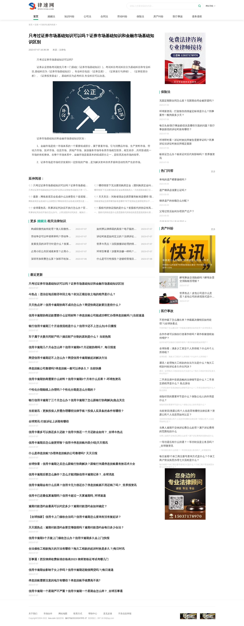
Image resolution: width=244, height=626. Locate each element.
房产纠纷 (158, 16)
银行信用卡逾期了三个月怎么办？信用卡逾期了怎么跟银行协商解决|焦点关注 (77, 400)
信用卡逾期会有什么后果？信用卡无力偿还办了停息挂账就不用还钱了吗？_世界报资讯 (83, 485)
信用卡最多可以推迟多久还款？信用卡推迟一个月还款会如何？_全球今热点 (76, 432)
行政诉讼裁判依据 (47, 25)
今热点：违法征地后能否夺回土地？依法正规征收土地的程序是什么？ (72, 294)
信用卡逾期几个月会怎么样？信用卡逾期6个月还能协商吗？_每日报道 (72, 347)
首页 (35, 16)
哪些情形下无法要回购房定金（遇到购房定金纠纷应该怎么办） (133, 185)
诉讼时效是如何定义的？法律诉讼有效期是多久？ (117, 236)
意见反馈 (107, 613)
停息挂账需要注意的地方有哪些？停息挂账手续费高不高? (64, 580)
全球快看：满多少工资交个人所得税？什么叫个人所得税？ (186, 350)
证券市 (70, 169)
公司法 (87, 16)
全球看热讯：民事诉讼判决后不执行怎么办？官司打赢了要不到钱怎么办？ (74, 208)
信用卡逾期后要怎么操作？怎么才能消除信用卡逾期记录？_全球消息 (71, 474)
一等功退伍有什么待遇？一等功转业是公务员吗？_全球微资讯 (186, 444)
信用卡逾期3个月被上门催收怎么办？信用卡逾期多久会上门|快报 (69, 538)
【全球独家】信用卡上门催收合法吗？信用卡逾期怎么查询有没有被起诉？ (75, 516)
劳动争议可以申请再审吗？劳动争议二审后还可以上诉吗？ (51, 236)
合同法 (104, 16)
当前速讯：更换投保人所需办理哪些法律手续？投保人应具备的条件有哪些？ (76, 410)
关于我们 (33, 613)
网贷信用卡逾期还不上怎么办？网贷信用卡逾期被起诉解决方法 (68, 357)
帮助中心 (92, 613)
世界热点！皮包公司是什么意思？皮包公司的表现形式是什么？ (196, 295)
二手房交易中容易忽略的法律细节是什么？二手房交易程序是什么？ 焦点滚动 (186, 381)
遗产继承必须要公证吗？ (173, 190)
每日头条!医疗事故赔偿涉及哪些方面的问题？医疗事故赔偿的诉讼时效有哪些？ (187, 127)
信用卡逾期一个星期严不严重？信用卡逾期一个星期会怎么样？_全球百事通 (76, 591)
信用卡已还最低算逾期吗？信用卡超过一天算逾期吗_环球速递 (67, 495)
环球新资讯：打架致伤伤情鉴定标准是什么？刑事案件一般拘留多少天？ (186, 113)
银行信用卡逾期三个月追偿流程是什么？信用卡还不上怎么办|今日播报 (72, 326)
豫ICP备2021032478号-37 (76, 618)
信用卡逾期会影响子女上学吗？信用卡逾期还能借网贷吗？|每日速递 (71, 569)
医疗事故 (178, 16)
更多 (213, 171)
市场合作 (48, 613)
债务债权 (197, 16)
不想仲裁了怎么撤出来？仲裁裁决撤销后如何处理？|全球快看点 (185, 321)
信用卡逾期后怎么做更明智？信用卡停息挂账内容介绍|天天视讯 (68, 442)
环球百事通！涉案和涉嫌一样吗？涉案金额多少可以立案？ (117, 251)
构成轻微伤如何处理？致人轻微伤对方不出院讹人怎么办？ (51, 229)
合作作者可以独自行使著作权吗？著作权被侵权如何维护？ (186, 336)
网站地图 (63, 613)
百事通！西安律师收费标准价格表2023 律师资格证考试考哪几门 (68, 559)
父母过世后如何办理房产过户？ (176, 211)
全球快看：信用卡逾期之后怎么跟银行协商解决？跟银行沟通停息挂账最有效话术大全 (82, 463)
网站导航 (210, 6)
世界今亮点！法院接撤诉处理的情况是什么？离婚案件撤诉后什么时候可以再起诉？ (117, 244)
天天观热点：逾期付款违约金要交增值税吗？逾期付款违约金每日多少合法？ (76, 527)
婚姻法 (51, 16)
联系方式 (77, 613)
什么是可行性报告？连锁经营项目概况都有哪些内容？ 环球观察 (117, 259)
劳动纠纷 (122, 16)
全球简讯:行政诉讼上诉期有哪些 (49, 421)
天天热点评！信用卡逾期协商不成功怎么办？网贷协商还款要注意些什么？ (75, 304)
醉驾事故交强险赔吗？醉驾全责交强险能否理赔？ (197, 279)
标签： (32, 169)
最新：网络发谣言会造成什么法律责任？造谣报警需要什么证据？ (69, 196)
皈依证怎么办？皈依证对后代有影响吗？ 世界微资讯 (187, 156)
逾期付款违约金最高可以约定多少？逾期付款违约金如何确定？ (68, 506)
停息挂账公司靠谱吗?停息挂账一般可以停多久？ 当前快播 (65, 368)
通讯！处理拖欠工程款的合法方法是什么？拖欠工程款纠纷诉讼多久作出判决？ (186, 364)
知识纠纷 (69, 16)
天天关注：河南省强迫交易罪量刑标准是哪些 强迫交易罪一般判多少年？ (139, 196)
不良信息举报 (124, 613)
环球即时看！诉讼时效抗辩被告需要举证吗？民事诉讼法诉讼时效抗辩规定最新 (186, 142)
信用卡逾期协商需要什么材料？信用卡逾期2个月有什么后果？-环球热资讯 (75, 379)
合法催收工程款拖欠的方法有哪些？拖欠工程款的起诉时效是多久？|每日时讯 (77, 548)
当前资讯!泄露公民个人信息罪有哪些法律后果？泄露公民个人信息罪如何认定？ (187, 412)
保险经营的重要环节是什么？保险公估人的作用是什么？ (186, 398)
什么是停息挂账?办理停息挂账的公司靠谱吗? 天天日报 (63, 453)
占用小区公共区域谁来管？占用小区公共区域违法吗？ (51, 251)
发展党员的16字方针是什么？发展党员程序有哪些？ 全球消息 (51, 244)
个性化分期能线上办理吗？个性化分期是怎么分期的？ (62, 389)
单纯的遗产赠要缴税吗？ (173, 179)
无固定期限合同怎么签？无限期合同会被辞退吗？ (186, 100)
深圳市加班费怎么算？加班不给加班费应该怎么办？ (51, 259)
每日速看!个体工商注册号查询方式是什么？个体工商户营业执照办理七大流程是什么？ (187, 458)
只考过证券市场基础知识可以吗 (51, 169)
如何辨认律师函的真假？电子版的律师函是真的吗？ (117, 229)
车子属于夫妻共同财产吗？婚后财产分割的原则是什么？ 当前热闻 (70, 336)
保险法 (140, 16)
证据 (36, 25)
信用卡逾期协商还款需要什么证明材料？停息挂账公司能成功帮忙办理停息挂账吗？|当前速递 (86, 315)
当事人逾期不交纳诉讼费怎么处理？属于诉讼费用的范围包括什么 (186, 429)
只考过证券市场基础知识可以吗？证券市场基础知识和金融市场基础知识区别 (75, 185)
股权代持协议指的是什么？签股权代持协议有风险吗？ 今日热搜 (134, 208)
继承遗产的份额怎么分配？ (174, 200)
